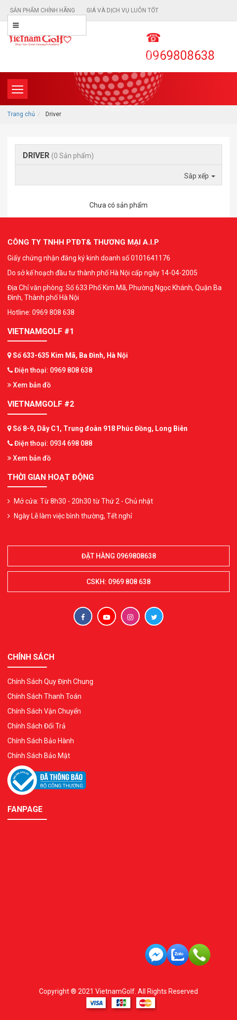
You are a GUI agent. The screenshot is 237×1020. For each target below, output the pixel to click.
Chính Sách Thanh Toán (44, 696)
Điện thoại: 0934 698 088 (53, 443)
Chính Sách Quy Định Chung (50, 681)
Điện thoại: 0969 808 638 (53, 370)
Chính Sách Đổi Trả (36, 726)
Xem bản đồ (29, 385)
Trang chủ (21, 114)
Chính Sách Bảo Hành (40, 741)
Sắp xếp (199, 176)
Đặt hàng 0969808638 (118, 556)
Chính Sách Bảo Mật (38, 756)
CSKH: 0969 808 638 (118, 582)
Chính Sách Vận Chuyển (44, 711)
